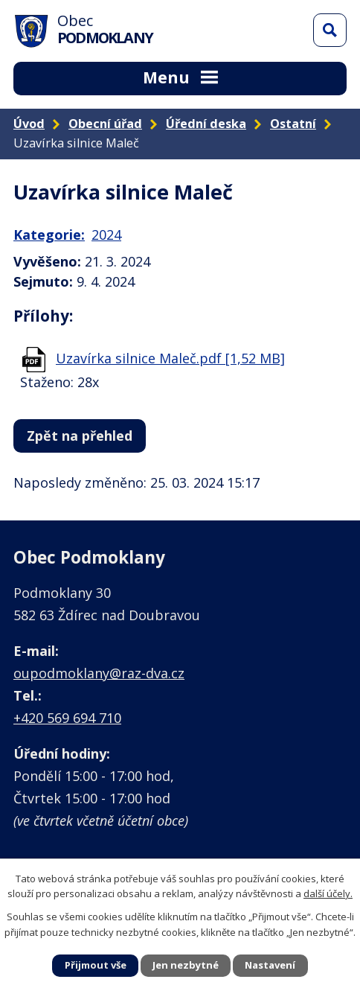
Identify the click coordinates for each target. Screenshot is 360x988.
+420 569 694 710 (67, 718)
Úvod (29, 123)
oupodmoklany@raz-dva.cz (98, 673)
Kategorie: (49, 234)
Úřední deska (206, 123)
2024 (106, 234)
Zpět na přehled (79, 435)
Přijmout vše (95, 965)
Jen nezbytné (185, 965)
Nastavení (270, 965)
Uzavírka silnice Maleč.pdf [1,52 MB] (170, 358)
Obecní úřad (105, 123)
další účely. (328, 893)
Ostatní (293, 123)
